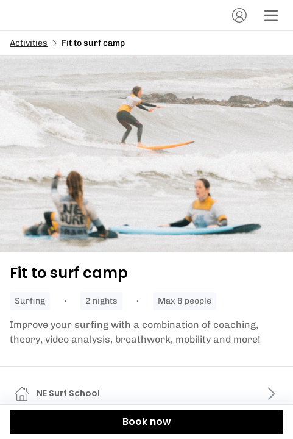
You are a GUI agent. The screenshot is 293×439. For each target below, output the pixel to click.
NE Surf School (68, 393)
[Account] (239, 15)
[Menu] (271, 15)
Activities (29, 43)
